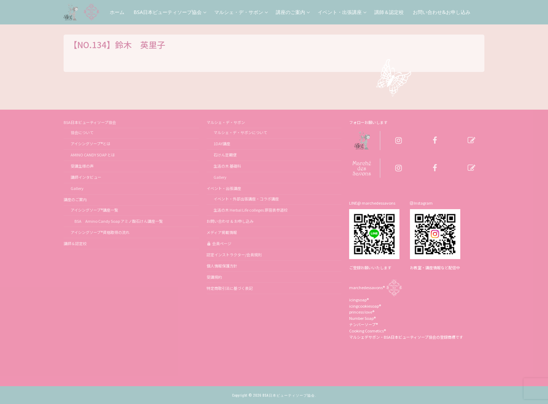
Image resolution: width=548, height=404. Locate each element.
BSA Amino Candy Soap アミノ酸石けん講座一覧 (117, 221)
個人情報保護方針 (222, 266)
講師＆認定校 (75, 243)
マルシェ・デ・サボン (226, 122)
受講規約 (214, 277)
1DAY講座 (222, 143)
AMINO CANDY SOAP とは (93, 154)
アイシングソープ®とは (90, 143)
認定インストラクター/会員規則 (234, 254)
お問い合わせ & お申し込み (230, 221)
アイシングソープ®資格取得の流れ (100, 232)
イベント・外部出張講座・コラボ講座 (246, 198)
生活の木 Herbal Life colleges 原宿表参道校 (251, 210)
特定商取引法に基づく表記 (230, 288)
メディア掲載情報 (222, 232)
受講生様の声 (82, 166)
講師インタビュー (86, 177)
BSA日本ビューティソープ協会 (90, 122)
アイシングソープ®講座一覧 (94, 210)
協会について (82, 132)
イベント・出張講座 (224, 188)
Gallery (77, 188)
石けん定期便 (225, 154)
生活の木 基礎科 (227, 166)
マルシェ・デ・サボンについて (240, 132)
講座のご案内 (75, 199)
